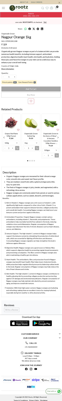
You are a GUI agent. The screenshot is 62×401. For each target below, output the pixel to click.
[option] (11, 132)
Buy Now (31, 95)
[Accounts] (51, 8)
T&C (45, 22)
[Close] (59, 2)
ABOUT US (24, 2)
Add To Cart (31, 89)
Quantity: (4, 73)
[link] (42, 8)
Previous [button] (4, 137)
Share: (20, 29)
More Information (7, 69)
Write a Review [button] (11, 310)
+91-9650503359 (31, 347)
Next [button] (58, 137)
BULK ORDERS (35, 2)
